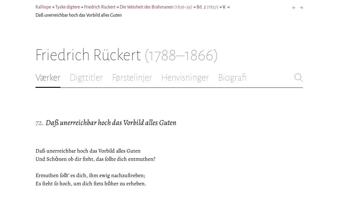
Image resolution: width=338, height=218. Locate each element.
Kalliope (43, 7)
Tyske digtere (67, 7)
